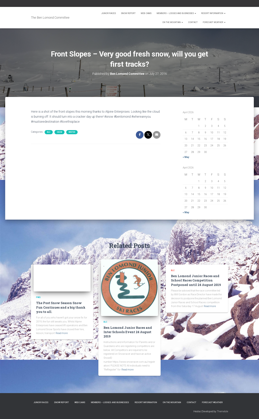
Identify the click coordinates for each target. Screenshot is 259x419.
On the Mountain (172, 22)
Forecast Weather (214, 22)
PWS (38, 297)
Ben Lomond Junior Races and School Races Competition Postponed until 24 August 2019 (196, 280)
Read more (62, 333)
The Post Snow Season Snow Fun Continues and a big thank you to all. (60, 307)
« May (186, 157)
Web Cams (146, 13)
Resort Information (213, 13)
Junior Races (108, 13)
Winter (72, 132)
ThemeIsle (222, 411)
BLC (48, 132)
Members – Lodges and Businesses (176, 13)
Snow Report (128, 13)
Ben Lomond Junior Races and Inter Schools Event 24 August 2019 (128, 331)
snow (59, 132)
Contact (193, 22)
